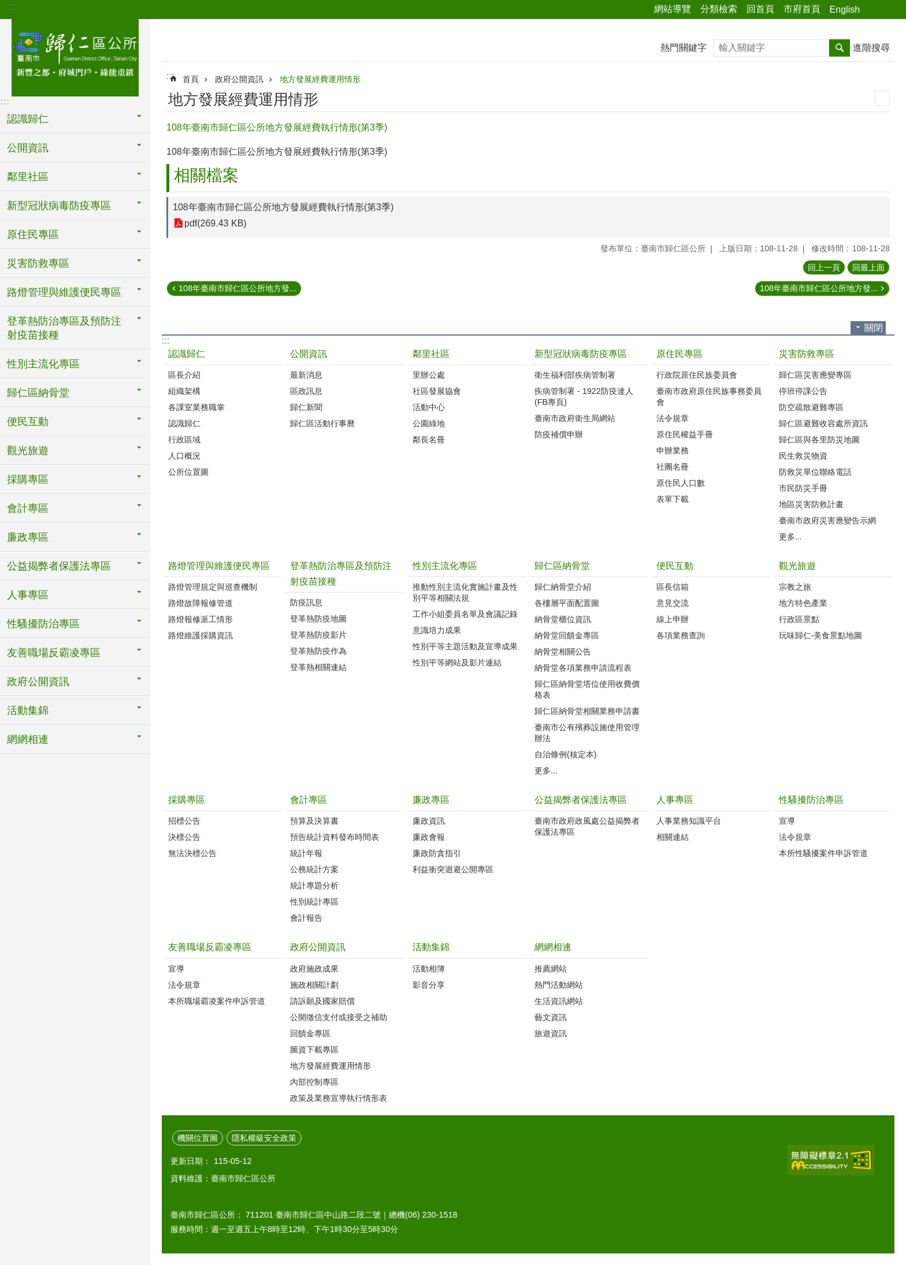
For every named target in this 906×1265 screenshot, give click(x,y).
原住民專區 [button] (33, 234)
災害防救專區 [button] (38, 263)
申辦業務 (672, 450)
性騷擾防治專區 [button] (43, 624)
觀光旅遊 (797, 566)
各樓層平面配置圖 (566, 603)
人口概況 (184, 455)
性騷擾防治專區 (811, 800)
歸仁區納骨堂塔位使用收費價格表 (587, 689)
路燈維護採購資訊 (200, 635)
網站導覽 (672, 9)
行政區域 (184, 439)
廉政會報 (429, 837)
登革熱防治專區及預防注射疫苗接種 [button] (64, 328)
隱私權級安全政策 (264, 1138)
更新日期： (190, 1161)
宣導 (787, 820)
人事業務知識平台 (688, 820)
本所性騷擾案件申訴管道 (823, 853)
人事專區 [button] (28, 595)
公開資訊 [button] (28, 148)
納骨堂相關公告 (562, 651)
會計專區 (308, 800)
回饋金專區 (310, 1033)
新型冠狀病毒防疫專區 (580, 354)
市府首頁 (802, 9)
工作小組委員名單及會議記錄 (465, 614)
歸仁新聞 (306, 407)
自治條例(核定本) (565, 754)
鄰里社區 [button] (28, 177)
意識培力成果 (437, 630)
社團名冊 (672, 466)
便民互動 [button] (28, 421)
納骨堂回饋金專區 (566, 635)
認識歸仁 (186, 354)
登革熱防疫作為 (318, 651)
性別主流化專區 (445, 566)
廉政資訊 (429, 820)
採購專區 (186, 800)
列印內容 (882, 98)
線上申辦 (672, 619)
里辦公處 (429, 375)
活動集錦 (431, 947)
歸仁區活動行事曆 (322, 423)
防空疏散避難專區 (811, 407)
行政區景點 (799, 619)
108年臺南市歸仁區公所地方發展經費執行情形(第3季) (283, 207)
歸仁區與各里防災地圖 (819, 439)
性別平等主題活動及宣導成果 (465, 646)
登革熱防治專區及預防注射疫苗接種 (341, 573)
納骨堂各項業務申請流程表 (583, 667)
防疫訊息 (306, 602)
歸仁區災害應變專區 (815, 375)
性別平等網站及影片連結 (457, 662)
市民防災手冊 (803, 488)
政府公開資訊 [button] (38, 681)
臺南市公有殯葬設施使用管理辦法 (587, 733)
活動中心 (429, 407)
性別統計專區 (314, 901)
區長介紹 (184, 375)
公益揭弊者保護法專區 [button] (59, 566)
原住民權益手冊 (684, 434)
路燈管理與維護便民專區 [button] (64, 292)
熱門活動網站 (558, 984)
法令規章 (672, 418)
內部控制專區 (314, 1082)
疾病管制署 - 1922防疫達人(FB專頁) (583, 396)
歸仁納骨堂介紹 (562, 586)
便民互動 (674, 566)
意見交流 (672, 603)
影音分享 (429, 984)
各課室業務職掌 (196, 407)
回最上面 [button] (868, 267)
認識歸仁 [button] (28, 119)
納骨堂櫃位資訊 (562, 619)
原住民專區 (679, 354)
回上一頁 (824, 267)
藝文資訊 (550, 1017)
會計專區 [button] (28, 508)
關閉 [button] (873, 328)
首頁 (191, 79)
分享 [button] (874, 10)
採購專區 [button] (28, 479)
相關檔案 (206, 175)
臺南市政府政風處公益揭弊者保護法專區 (587, 826)
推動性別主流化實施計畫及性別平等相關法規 (465, 592)
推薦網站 (550, 968)
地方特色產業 (803, 603)
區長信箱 (672, 586)
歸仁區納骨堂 (562, 566)
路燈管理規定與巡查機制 (212, 586)
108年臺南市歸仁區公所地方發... (237, 288)
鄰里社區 (431, 354)
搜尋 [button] (839, 48)
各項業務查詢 (680, 635)
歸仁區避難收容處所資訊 (823, 423)
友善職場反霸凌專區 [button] (54, 652)
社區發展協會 (437, 391)
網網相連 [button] (28, 739)
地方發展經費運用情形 (320, 79)
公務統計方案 (314, 869)
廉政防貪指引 (437, 853)
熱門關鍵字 (683, 48)
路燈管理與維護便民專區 (219, 566)
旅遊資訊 (550, 1033)
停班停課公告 (803, 391)
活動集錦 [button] (28, 710)
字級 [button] (890, 10)
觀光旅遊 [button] (28, 450)
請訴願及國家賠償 (322, 1001)
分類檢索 (718, 9)
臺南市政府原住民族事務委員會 (709, 396)
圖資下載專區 (314, 1049)
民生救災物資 (803, 455)
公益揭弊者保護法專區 (580, 800)
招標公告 (184, 820)
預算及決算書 (314, 820)
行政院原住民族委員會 (696, 375)
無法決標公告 (192, 853)
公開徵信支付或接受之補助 (338, 1017)
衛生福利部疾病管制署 (574, 375)
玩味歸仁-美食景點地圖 (821, 635)
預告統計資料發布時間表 (334, 837)
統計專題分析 (314, 885)
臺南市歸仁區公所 (75, 56)
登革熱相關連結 (318, 667)
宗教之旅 (795, 586)
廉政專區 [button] (28, 537)
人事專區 (674, 800)
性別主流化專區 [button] (43, 364)
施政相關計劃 (314, 984)
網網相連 (552, 947)
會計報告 (306, 917)
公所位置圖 (188, 472)
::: (12, 7)
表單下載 (672, 499)
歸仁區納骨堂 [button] (38, 393)
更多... (790, 536)
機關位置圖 (197, 1138)
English (845, 9)
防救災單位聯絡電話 (815, 472)
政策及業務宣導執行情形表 (338, 1098)
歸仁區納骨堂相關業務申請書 (587, 711)
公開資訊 (308, 354)
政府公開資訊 (239, 79)
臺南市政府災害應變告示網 (827, 520)
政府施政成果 (314, 968)
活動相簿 (429, 968)
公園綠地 (429, 423)
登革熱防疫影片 (318, 634)
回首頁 (760, 9)
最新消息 (306, 375)
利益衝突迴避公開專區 (453, 869)
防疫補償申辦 (558, 434)
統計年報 (306, 853)
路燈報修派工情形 (200, 619)
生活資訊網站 (558, 1001)
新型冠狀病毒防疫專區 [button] (59, 205)
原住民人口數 (680, 483)
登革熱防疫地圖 (318, 618)
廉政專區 (431, 800)
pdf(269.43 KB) (215, 223)
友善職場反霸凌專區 (209, 947)
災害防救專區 (806, 354)
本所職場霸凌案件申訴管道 (216, 1001)
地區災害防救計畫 (811, 504)
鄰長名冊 (429, 439)
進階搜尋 (871, 48)
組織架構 (184, 391)
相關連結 (672, 837)
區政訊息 (306, 391)
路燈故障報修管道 (200, 603)
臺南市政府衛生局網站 (574, 418)
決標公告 (184, 837)
